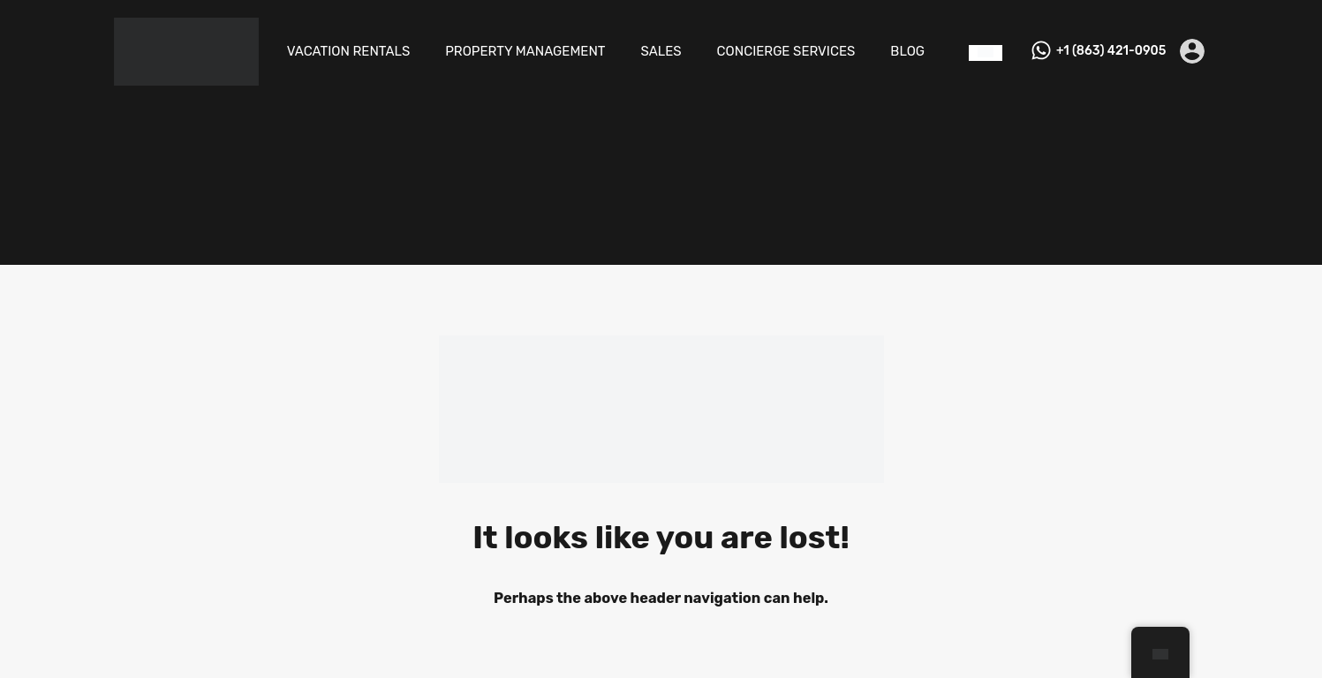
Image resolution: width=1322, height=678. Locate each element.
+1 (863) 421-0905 (1111, 51)
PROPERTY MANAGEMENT (525, 51)
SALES (661, 51)
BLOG (907, 51)
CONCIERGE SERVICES (786, 51)
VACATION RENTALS (349, 51)
